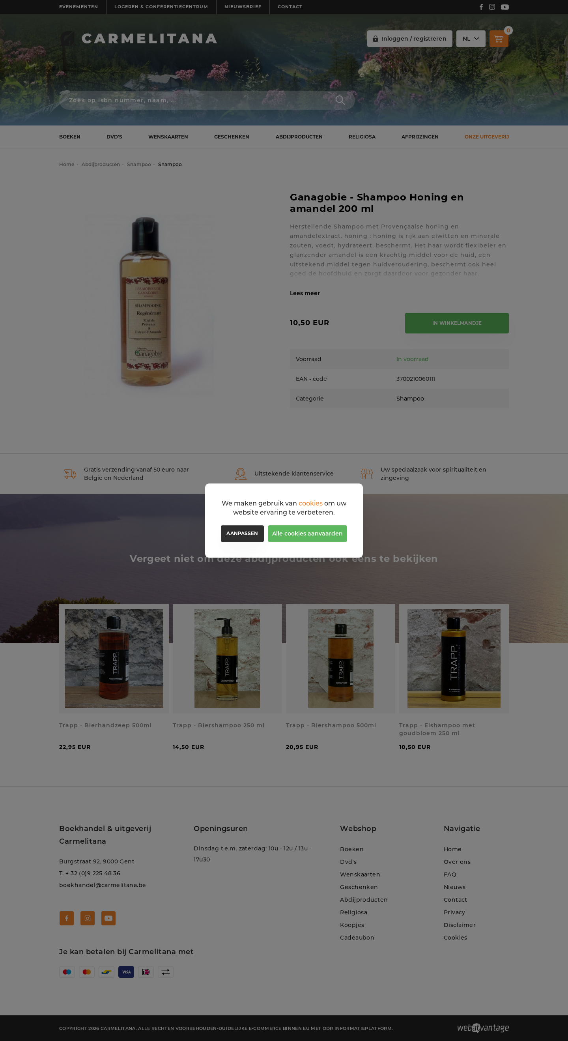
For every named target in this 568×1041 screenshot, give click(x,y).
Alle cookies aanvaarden (307, 533)
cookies (311, 503)
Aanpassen (242, 533)
